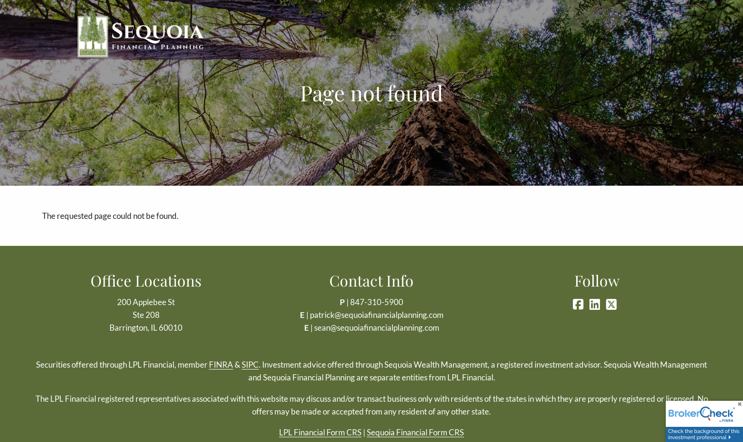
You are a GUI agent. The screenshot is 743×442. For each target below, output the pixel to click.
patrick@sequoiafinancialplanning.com (377, 315)
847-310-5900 (376, 302)
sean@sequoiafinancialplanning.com (376, 328)
